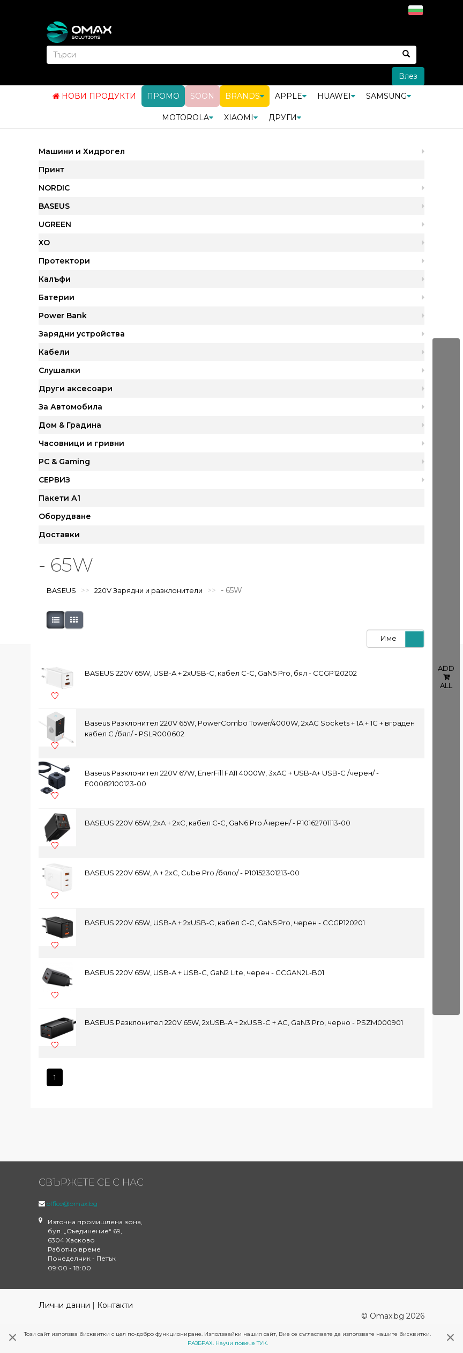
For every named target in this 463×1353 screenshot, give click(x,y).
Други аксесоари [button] (76, 388)
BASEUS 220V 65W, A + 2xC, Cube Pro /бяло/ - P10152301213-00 (192, 872)
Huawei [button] (336, 95)
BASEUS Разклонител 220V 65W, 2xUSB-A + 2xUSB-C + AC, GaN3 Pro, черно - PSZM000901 (244, 1022)
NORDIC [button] (54, 187)
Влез (408, 76)
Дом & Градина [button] (70, 424)
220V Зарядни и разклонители (148, 590)
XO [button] (44, 242)
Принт (51, 169)
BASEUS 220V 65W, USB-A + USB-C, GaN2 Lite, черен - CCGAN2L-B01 (204, 972)
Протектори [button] (64, 260)
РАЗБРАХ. (201, 1343)
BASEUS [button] (54, 205)
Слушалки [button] (59, 370)
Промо (163, 95)
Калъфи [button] (55, 278)
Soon (202, 95)
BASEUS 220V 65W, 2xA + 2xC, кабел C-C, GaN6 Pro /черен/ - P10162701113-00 (217, 822)
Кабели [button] (54, 351)
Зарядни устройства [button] (82, 333)
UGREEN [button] (55, 224)
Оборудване (65, 516)
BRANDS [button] (244, 95)
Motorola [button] (187, 117)
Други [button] (284, 117)
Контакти (115, 1305)
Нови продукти (94, 95)
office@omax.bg (72, 1203)
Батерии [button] (56, 297)
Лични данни (64, 1305)
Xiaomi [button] (241, 117)
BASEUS (61, 590)
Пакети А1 (59, 497)
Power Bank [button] (63, 315)
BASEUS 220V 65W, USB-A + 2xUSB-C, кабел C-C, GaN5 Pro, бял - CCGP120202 (221, 673)
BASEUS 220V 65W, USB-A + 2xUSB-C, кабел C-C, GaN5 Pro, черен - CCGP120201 (225, 922)
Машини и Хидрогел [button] (82, 151)
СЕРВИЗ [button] (54, 479)
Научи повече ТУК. (241, 1343)
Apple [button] (291, 95)
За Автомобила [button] (70, 406)
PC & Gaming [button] (64, 461)
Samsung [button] (388, 95)
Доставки (59, 534)
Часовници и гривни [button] (81, 443)
